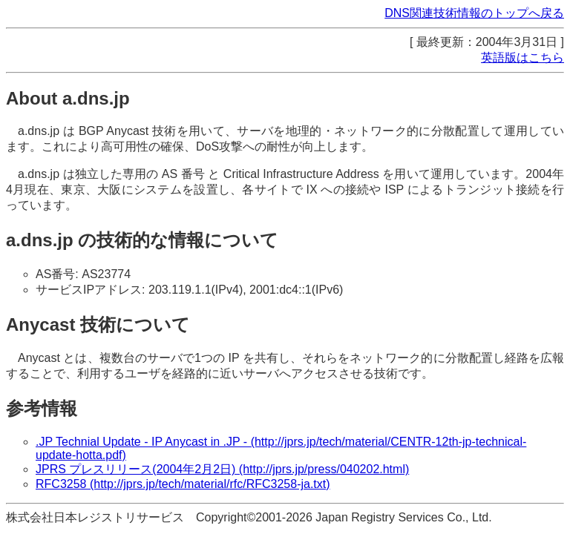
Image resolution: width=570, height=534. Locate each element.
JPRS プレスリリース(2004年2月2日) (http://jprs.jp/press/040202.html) (222, 469)
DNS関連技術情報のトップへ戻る (474, 13)
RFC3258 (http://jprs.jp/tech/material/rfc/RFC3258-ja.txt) (183, 484)
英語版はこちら (522, 57)
